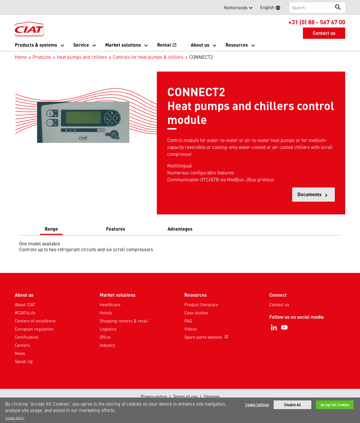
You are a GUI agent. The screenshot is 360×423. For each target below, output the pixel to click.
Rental (167, 44)
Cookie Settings (257, 404)
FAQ (188, 321)
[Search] (310, 7)
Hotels (106, 313)
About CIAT (25, 304)
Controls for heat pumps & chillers (148, 57)
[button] (18, 7)
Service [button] (81, 44)
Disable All (292, 404)
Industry (107, 345)
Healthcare (110, 304)
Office (105, 337)
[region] (180, 410)
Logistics (108, 329)
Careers (22, 345)
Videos (190, 329)
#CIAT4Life (25, 313)
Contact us (279, 304)
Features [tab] (115, 228)
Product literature (201, 304)
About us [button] (200, 44)
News (20, 353)
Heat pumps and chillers (82, 57)
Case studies (196, 313)
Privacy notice (154, 396)
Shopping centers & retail (124, 321)
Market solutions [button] (123, 44)
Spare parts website (207, 337)
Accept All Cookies (335, 404)
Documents (316, 196)
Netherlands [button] (236, 7)
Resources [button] (237, 44)
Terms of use (185, 396)
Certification (26, 337)
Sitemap (211, 396)
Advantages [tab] (180, 228)
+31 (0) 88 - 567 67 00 (316, 21)
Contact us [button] (324, 33)
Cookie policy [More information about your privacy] (14, 417)
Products (41, 57)
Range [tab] (51, 228)
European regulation (34, 329)
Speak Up (24, 361)
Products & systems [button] (36, 44)
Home (21, 57)
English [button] (272, 8)
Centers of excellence (35, 321)
